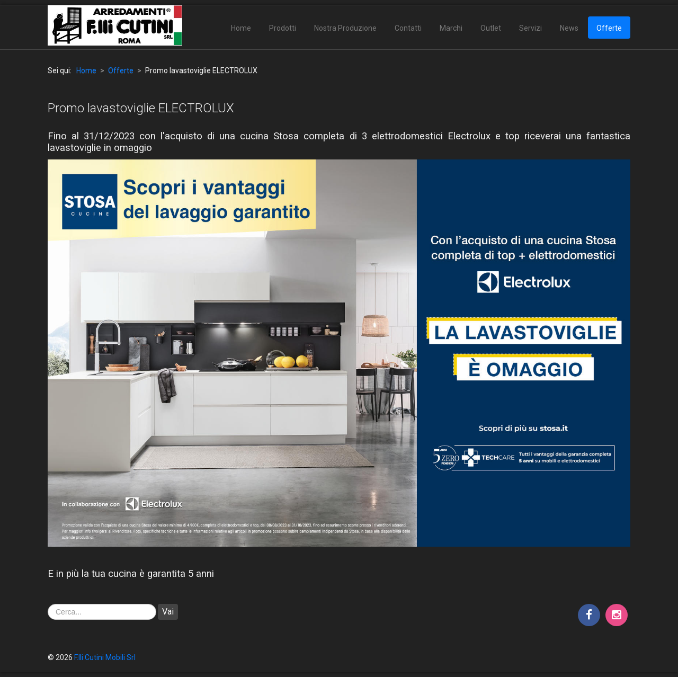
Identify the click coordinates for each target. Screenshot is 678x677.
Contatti (408, 28)
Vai (168, 612)
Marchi (451, 28)
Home (241, 28)
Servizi (530, 28)
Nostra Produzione (345, 28)
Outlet (490, 28)
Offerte (609, 28)
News (569, 28)
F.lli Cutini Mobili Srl (105, 657)
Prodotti (282, 28)
